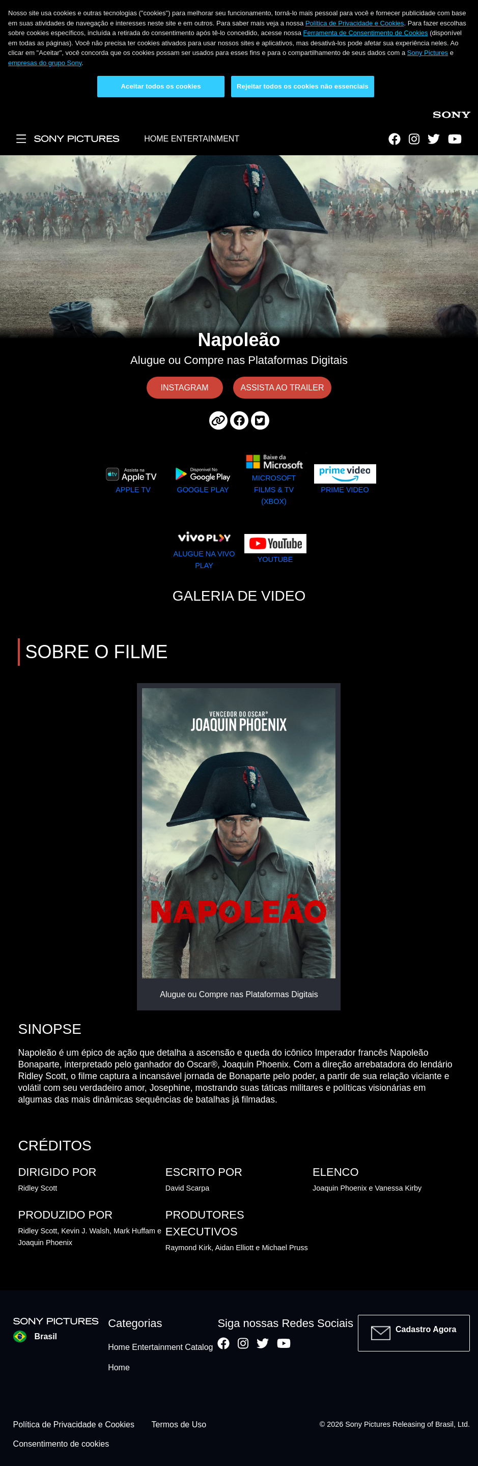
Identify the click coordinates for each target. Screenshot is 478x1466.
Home (119, 1367)
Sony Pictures (427, 53)
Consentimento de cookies (61, 1444)
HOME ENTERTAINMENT (191, 138)
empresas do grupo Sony (44, 63)
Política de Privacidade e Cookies (354, 23)
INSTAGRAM (185, 387)
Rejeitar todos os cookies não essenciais (303, 86)
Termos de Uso (179, 1424)
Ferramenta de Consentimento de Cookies (365, 33)
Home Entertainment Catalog (160, 1347)
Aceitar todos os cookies (161, 86)
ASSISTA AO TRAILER (282, 387)
